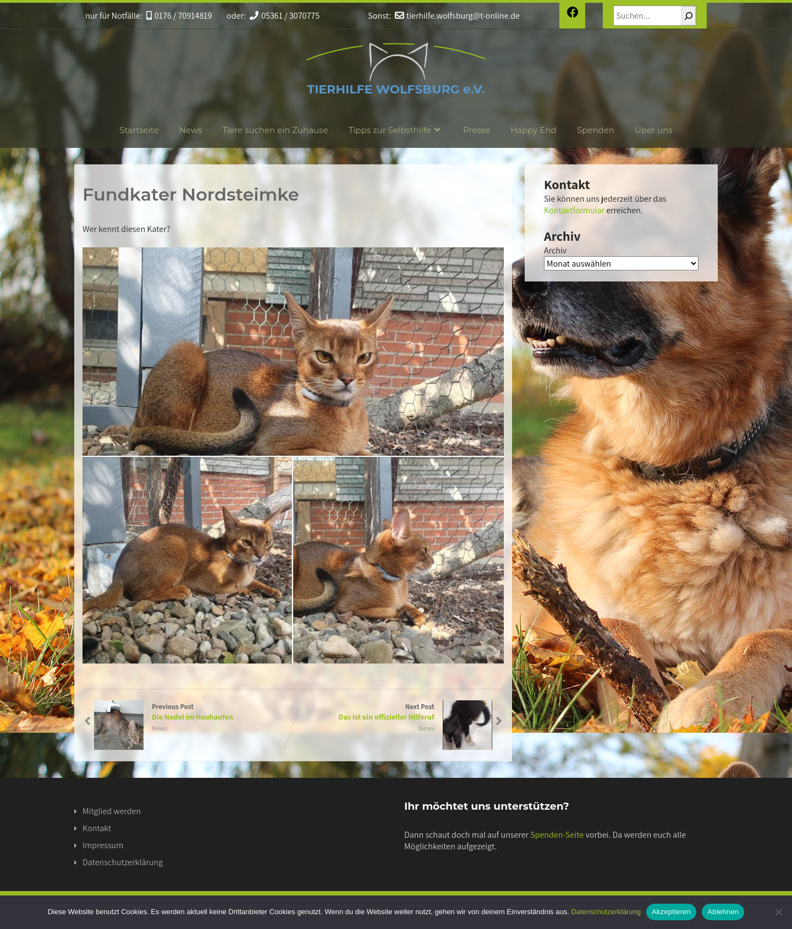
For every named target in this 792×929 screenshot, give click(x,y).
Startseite (138, 130)
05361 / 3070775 (284, 15)
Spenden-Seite (557, 834)
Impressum (102, 845)
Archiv (555, 250)
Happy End (533, 130)
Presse (476, 130)
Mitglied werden (111, 811)
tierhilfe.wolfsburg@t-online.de (456, 15)
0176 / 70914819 (179, 15)
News (190, 130)
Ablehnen (723, 912)
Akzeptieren (671, 912)
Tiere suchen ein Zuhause (275, 130)
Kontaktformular (574, 210)
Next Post (393, 712)
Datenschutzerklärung (122, 862)
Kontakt (96, 828)
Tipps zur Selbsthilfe (396, 130)
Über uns (654, 130)
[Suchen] (688, 15)
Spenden (595, 130)
